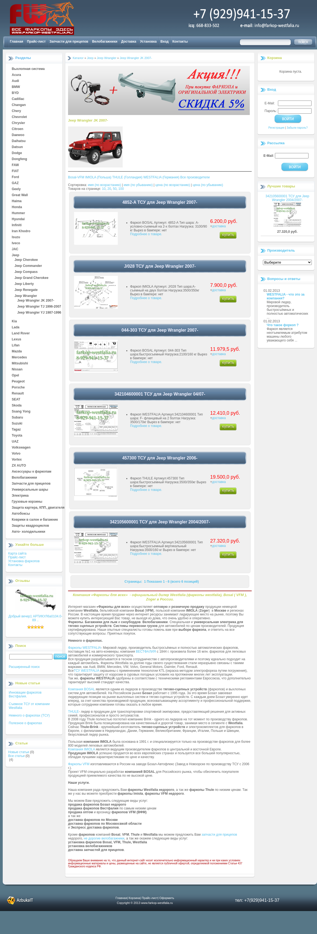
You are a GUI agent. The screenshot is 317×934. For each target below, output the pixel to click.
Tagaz (16, 429)
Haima (17, 201)
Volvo (16, 453)
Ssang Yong (21, 411)
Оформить (166, 898)
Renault (18, 393)
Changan (19, 105)
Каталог (78, 58)
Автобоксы (21, 513)
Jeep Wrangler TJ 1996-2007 (39, 306)
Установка (148, 41)
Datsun (17, 147)
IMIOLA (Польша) (98, 177)
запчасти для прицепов (219, 834)
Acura (16, 75)
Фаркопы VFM (78, 764)
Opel (15, 375)
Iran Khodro (21, 231)
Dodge (17, 153)
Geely (16, 189)
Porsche (18, 387)
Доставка (128, 41)
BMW (16, 87)
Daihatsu (19, 141)
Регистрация (276, 127)
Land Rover (21, 333)
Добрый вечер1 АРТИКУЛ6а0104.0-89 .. (35, 618)
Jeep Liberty (24, 284)
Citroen (17, 129)
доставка (219, 226)
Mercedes (19, 357)
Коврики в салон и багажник (35, 519)
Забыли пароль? (297, 127)
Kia (14, 321)
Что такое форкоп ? (283, 325)
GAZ (15, 183)
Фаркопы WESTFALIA (84, 648)
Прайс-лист (36, 41)
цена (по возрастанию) (172, 185)
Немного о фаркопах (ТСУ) (29, 715)
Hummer (18, 213)
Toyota (17, 435)
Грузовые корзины (27, 501)
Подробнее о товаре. (146, 234)
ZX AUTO (19, 465)
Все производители (195, 177)
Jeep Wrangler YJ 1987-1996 (39, 312)
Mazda (17, 351)
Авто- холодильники (28, 532)
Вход (164, 41)
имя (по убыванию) (138, 185)
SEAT (16, 399)
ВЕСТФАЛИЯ (146, 651)
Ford (15, 177)
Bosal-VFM (76, 177)
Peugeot (18, 381)
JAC (15, 249)
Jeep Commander (28, 266)
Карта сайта (17, 553)
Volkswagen (21, 447)
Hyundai (18, 219)
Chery (16, 111)
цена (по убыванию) (208, 185)
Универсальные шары (30, 489)
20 (109, 189)
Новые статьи (18, 752)
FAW (15, 165)
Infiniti (17, 225)
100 (121, 189)
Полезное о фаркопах (25, 723)
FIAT (15, 171)
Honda (17, 207)
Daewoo (18, 135)
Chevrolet (19, 117)
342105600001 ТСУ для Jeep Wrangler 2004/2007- (287, 198)
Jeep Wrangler (25, 296)
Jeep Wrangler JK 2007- (35, 300)
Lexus (16, 339)
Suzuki (17, 423)
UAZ (15, 441)
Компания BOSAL (81, 689)
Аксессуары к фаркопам (31, 471)
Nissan (17, 369)
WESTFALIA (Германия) (161, 177)
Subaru (17, 417)
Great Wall (20, 195)
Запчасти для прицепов (68, 41)
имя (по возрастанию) (104, 185)
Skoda (17, 405)
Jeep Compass (26, 272)
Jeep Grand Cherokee (31, 278)
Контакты (180, 41)
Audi (15, 81)
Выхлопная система (28, 69)
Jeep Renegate (26, 290)
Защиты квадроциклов (30, 526)
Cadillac (18, 99)
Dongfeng (19, 159)
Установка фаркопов (24, 561)
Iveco (16, 243)
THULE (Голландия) (127, 177)
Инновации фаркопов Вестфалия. (25, 694)
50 (114, 189)
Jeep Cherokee (26, 260)
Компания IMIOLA (81, 749)
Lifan (16, 345)
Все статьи (16, 756)
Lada (15, 327)
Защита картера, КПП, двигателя (38, 507)
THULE (73, 712)
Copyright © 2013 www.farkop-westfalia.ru (145, 902)
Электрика (20, 495)
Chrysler (18, 123)
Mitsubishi (20, 363)
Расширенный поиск (24, 667)
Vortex (17, 459)
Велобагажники (104, 41)
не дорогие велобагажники (104, 838)
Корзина (274, 58)
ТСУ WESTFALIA (86, 671)
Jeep (15, 255)
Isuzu (16, 237)
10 (103, 189)
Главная (16, 41)
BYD (15, 93)
